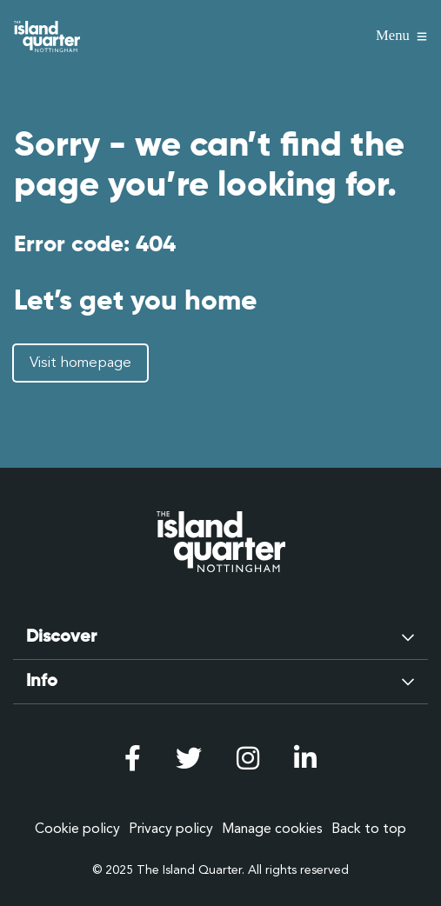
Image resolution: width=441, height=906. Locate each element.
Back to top (368, 828)
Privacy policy (171, 828)
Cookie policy (77, 828)
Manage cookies (272, 828)
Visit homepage (80, 362)
